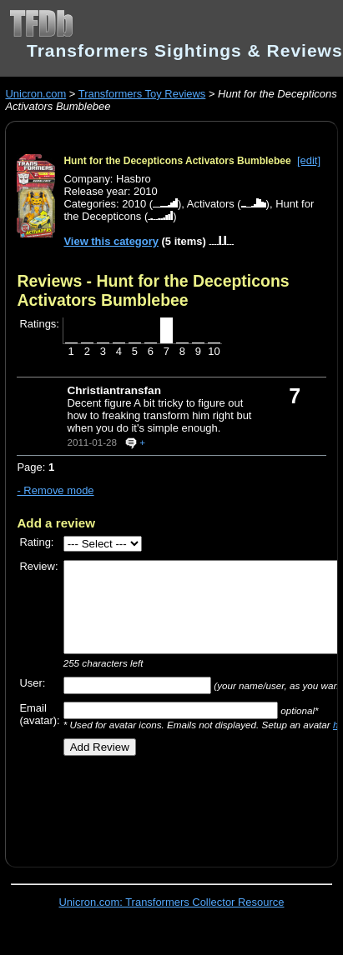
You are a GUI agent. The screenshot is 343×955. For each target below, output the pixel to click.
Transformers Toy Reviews (142, 94)
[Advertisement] (164, 805)
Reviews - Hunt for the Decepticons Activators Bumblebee (153, 290)
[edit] (308, 160)
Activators (211, 204)
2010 (134, 204)
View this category (111, 241)
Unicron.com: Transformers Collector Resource (172, 902)
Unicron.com (35, 94)
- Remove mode (55, 490)
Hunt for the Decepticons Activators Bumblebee (176, 161)
